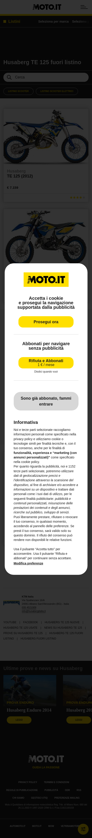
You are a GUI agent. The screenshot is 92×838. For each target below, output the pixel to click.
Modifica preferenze (28, 563)
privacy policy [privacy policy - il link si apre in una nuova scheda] (22, 439)
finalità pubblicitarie (39, 498)
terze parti (20, 471)
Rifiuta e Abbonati (46, 362)
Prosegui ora (46, 321)
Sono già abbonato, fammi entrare (46, 401)
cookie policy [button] (30, 462)
